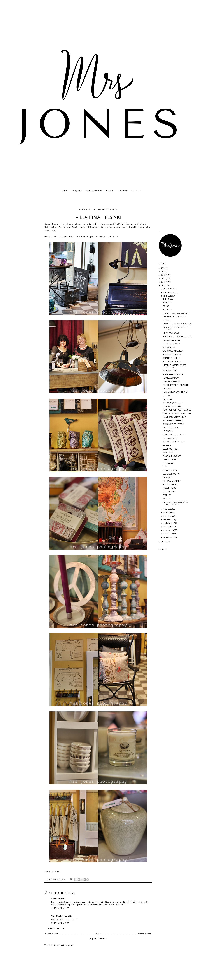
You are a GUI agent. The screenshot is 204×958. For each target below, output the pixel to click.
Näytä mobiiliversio (98, 938)
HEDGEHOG (168, 399)
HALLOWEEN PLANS (171, 340)
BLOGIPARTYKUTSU (171, 474)
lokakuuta (167, 296)
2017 (163, 268)
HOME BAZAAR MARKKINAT (174, 417)
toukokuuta (168, 523)
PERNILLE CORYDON (171, 378)
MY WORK (123, 190)
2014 (163, 278)
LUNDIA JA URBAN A (171, 343)
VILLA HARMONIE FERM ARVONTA (177, 413)
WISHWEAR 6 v (169, 347)
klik (115, 237)
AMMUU (166, 498)
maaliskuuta (168, 530)
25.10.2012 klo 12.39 (60, 923)
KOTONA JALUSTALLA (172, 481)
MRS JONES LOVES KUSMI (173, 420)
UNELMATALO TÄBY (171, 333)
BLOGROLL (136, 190)
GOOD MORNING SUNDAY (174, 316)
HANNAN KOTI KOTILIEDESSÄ (175, 392)
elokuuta (167, 512)
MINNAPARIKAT (169, 370)
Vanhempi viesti (144, 933)
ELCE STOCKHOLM (170, 449)
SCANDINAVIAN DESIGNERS (174, 435)
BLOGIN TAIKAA (169, 491)
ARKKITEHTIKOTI (170, 470)
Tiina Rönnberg (57, 916)
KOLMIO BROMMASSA (172, 354)
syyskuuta (167, 509)
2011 (163, 541)
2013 (163, 282)
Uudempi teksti (51, 933)
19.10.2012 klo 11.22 (60, 908)
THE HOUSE (168, 299)
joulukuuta (168, 288)
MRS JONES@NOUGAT (172, 402)
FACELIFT (167, 495)
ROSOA (166, 306)
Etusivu (98, 933)
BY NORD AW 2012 (171, 427)
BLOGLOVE (167, 309)
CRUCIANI (167, 388)
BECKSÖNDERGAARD (172, 406)
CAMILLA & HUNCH (171, 358)
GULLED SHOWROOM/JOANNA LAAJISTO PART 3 (176, 503)
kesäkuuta (167, 519)
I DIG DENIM (168, 431)
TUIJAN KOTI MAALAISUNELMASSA (177, 336)
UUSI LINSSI (167, 477)
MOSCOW (167, 302)
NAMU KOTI (168, 452)
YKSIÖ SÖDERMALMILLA (173, 351)
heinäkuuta (168, 516)
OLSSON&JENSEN (170, 438)
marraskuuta (169, 292)
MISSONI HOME (169, 488)
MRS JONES (77, 190)
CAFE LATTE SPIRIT (170, 459)
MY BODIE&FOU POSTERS (174, 442)
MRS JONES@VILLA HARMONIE (175, 385)
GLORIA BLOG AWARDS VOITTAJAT (177, 324)
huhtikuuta (168, 526)
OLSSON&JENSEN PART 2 (173, 424)
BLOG (65, 190)
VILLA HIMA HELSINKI (171, 381)
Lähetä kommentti (56, 928)
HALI (165, 466)
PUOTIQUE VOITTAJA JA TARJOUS (177, 410)
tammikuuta (168, 537)
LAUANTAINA (168, 463)
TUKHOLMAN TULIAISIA (173, 374)
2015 (163, 275)
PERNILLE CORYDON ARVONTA (176, 313)
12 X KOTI (110, 190)
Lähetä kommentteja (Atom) (61, 945)
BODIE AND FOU (170, 484)
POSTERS (166, 320)
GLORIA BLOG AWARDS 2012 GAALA (175, 328)
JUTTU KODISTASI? (94, 190)
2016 (163, 271)
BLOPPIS (166, 395)
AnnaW (54, 898)
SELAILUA (167, 445)
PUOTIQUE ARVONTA (172, 456)
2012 (163, 285)
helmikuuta (168, 533)
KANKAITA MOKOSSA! (172, 361)
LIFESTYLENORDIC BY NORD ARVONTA (174, 366)
